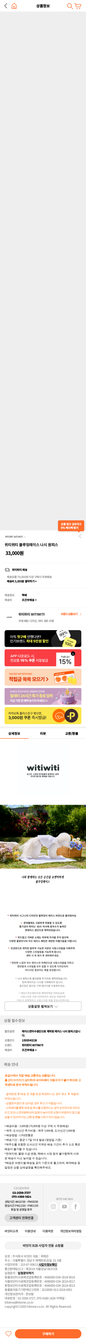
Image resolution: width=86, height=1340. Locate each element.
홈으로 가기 (14, 6)
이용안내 (30, 1231)
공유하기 (79, 536)
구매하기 (48, 1333)
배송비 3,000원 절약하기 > (21, 581)
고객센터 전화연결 (21, 1217)
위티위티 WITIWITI (14, 536)
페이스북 (75, 1206)
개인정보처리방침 (70, 1231)
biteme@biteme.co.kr (19, 1302)
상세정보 (14, 733)
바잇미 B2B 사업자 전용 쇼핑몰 (43, 1245)
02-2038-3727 (21, 1193)
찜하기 (8, 1333)
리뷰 (43, 733)
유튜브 (64, 1206)
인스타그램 (53, 1206)
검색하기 (70, 6)
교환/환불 (71, 733)
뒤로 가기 (5, 6)
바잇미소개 (11, 1231)
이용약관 (47, 1231)
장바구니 (77, 6)
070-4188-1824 (21, 1196)
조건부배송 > (29, 600)
